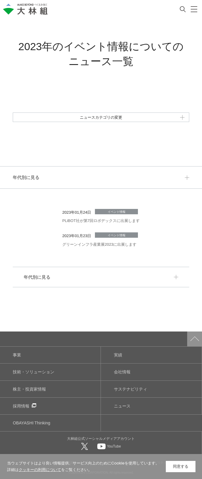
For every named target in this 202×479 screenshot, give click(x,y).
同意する (180, 466)
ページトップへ (194, 339)
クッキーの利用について (40, 469)
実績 (118, 355)
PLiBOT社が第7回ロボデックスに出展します (101, 220)
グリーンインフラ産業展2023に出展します (99, 244)
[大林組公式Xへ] (85, 446)
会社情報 (122, 372)
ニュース (122, 406)
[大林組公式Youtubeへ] (109, 446)
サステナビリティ (130, 389)
